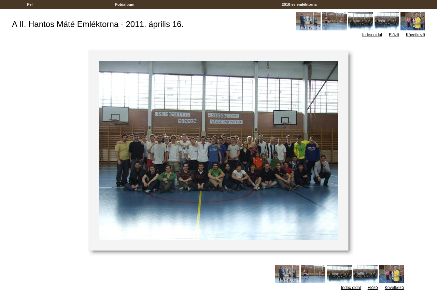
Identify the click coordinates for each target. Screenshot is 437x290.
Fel (29, 4)
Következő (415, 34)
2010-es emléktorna (299, 4)
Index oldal (372, 34)
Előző (394, 34)
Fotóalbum (124, 4)
